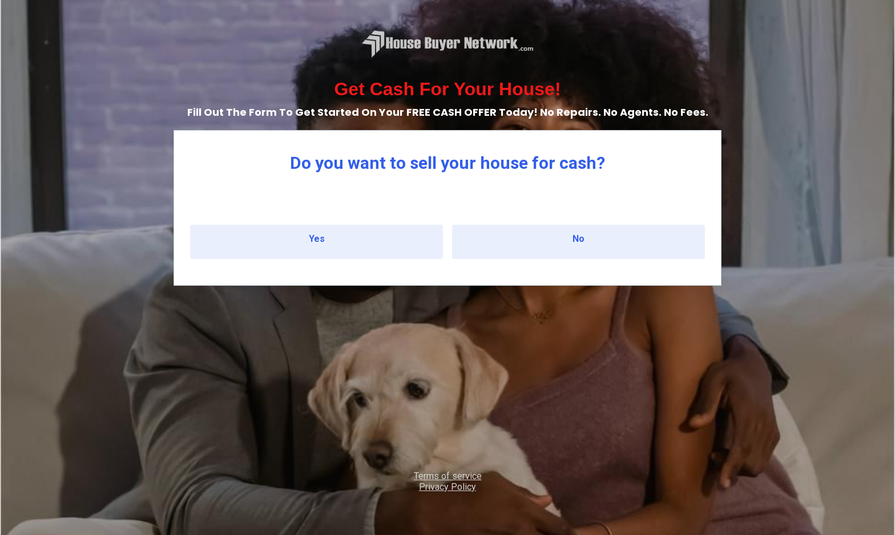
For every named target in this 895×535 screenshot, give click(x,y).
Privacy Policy (447, 486)
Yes (317, 238)
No (578, 238)
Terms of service (448, 476)
